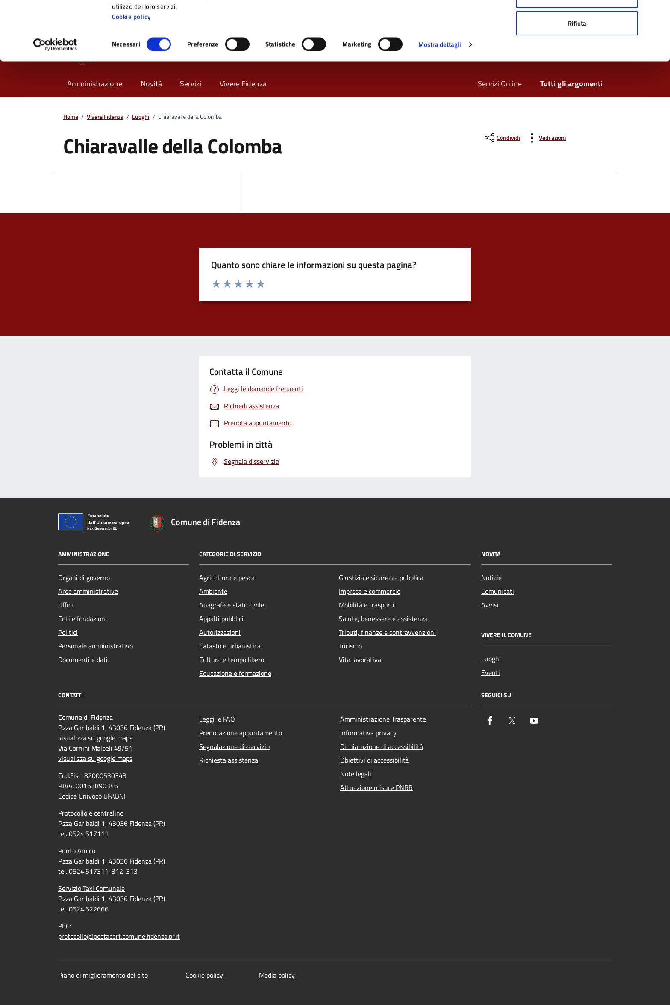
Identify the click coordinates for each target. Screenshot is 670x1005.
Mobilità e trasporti (366, 605)
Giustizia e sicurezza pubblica (381, 577)
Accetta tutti (577, 22)
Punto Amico (76, 851)
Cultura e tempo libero (231, 659)
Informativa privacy (368, 733)
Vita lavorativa (360, 659)
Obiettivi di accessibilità (374, 760)
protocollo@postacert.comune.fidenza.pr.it (119, 936)
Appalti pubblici (221, 618)
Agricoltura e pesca (227, 577)
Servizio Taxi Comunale (91, 888)
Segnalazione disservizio (234, 746)
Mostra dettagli (439, 100)
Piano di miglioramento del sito (103, 975)
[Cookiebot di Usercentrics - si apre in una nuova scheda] (55, 100)
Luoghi (140, 116)
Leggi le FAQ (217, 719)
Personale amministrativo (95, 646)
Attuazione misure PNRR (376, 787)
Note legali (355, 774)
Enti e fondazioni (82, 618)
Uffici (65, 605)
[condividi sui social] (501, 137)
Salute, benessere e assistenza (383, 618)
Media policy (277, 975)
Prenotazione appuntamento (240, 733)
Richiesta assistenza (228, 760)
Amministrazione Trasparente (383, 719)
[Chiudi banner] (657, 13)
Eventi (490, 672)
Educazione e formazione (235, 673)
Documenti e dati (83, 659)
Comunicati (497, 591)
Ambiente (213, 591)
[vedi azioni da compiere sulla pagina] (545, 137)
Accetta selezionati (577, 51)
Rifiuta (577, 78)
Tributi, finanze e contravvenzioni (387, 632)
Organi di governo (84, 577)
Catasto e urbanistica (230, 646)
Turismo (350, 646)
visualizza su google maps (95, 738)
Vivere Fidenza (105, 116)
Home (70, 116)
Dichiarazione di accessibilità (381, 746)
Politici (68, 632)
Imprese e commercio (369, 591)
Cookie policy (131, 72)
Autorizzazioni (220, 632)
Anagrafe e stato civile (231, 605)
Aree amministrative (88, 591)
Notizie (491, 577)
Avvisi (490, 605)
